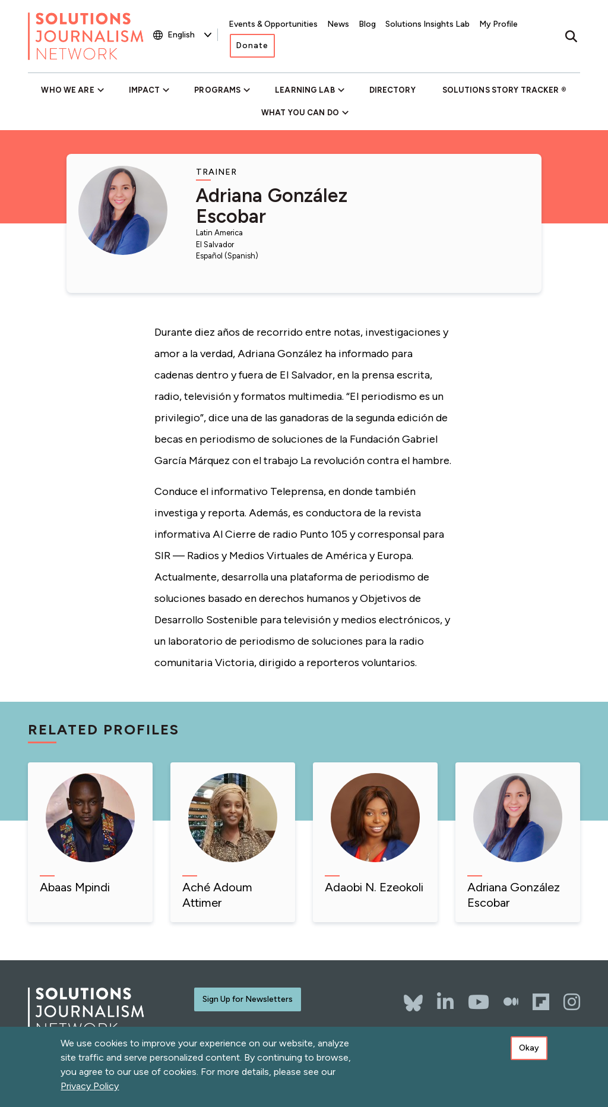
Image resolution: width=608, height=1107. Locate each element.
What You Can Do (300, 112)
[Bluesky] (413, 997)
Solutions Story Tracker (500, 90)
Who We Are (67, 90)
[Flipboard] (541, 1002)
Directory (392, 90)
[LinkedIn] (445, 1002)
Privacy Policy (90, 1090)
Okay (529, 1052)
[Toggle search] (571, 36)
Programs (217, 90)
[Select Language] (189, 35)
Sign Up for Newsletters (247, 999)
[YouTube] (478, 1002)
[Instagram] (571, 1002)
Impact (144, 90)
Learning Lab (304, 90)
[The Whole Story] (511, 1002)
